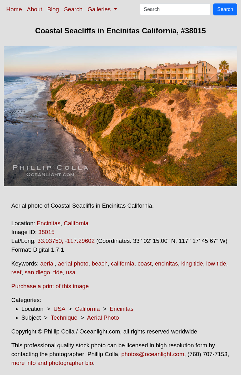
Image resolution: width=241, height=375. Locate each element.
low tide (216, 263)
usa (70, 272)
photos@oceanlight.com (152, 354)
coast (144, 263)
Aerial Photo (103, 317)
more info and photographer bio (52, 363)
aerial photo (73, 263)
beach (100, 263)
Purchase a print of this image (50, 286)
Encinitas (49, 223)
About (34, 9)
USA (59, 308)
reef (16, 272)
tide (58, 272)
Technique (64, 317)
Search (73, 9)
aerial (47, 263)
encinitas (166, 263)
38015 (46, 232)
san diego (37, 272)
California (76, 223)
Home (14, 9)
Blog (53, 9)
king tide (192, 263)
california (122, 263)
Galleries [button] (100, 9)
